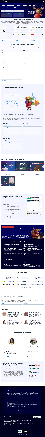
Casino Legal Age (6, 140)
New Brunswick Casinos (7, 99)
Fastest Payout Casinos (5, 61)
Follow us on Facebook (7, 427)
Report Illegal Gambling (7, 149)
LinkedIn (7, 356)
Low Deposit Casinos (4, 63)
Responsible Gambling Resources (8, 379)
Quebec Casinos (6, 108)
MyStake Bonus (37, 284)
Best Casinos (3, 40)
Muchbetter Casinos (4, 76)
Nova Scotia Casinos (16, 101)
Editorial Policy (15, 421)
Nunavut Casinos (6, 103)
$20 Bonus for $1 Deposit (27, 59)
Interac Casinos (33, 40)
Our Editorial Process (26, 303)
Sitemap (29, 420)
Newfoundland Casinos (17, 99)
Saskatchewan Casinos (17, 108)
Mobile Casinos (4, 59)
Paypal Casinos (4, 74)
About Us (23, 420)
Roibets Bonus (8, 284)
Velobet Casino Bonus (9, 281)
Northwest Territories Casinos (8, 101)
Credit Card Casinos (4, 78)
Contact (26, 420)
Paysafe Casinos (26, 134)
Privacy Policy (10, 420)
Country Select (36, 417)
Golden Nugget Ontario (38, 27)
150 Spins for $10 (26, 63)
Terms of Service (19, 420)
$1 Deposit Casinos (4, 16)
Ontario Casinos (16, 103)
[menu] (43, 1)
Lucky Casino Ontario (24, 27)
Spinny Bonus (37, 281)
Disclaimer (14, 420)
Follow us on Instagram (15, 427)
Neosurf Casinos (4, 80)
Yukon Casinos (6, 110)
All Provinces (15, 110)
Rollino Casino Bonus (24, 281)
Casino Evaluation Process (8, 421)
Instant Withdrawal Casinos (7, 132)
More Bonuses (3, 290)
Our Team (3, 303)
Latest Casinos (18, 40)
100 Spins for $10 (26, 61)
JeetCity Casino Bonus (24, 284)
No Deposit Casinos (17, 14)
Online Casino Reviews (5, 14)
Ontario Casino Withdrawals (7, 147)
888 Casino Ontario (23, 34)
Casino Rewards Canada (16, 16)
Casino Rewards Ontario (7, 134)
